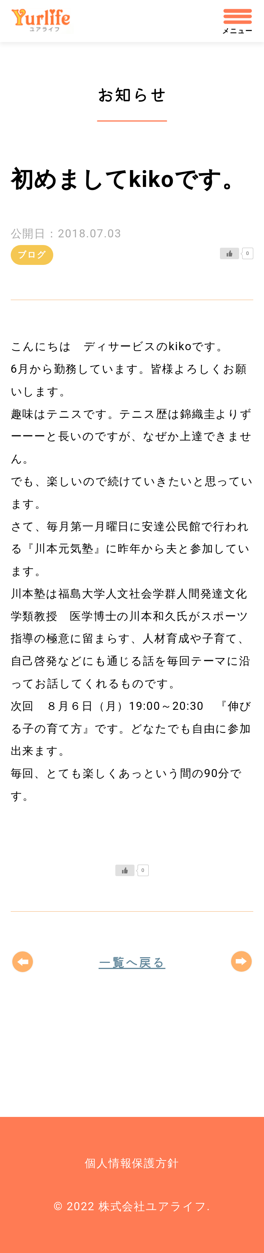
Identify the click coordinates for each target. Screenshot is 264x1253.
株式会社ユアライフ (47, 21)
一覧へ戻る (131, 962)
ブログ (32, 255)
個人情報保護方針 (132, 1163)
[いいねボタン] (229, 253)
